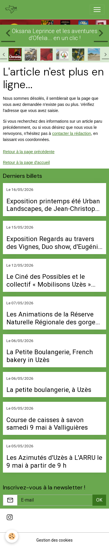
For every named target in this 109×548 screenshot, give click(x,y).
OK (99, 500)
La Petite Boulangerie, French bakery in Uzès (49, 355)
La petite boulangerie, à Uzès (48, 389)
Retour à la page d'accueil (26, 162)
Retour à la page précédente (28, 151)
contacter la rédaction (71, 133)
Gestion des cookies (54, 540)
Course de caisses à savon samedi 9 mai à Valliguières (47, 423)
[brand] (12, 10)
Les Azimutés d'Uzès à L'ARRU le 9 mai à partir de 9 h (54, 461)
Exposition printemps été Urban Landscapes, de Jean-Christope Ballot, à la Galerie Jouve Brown (53, 205)
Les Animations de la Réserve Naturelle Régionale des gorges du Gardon (52, 318)
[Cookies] (11, 536)
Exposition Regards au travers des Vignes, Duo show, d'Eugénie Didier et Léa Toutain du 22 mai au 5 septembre (53, 243)
